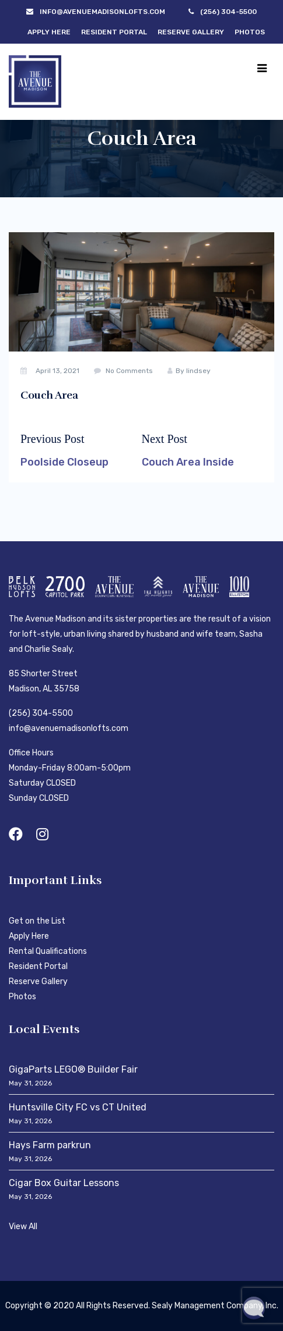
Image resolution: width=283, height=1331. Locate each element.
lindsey (198, 371)
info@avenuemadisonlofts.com (68, 728)
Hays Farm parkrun (50, 1145)
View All (23, 1226)
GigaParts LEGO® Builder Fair (73, 1069)
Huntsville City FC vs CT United (77, 1107)
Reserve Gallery (191, 32)
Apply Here (49, 32)
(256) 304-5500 (41, 713)
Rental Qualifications (48, 951)
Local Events (44, 1029)
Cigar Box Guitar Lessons (64, 1182)
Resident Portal (114, 32)
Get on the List (37, 921)
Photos (250, 32)
